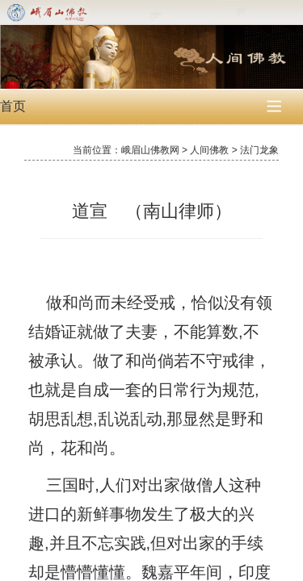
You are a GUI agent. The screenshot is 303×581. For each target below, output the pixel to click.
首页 (13, 106)
